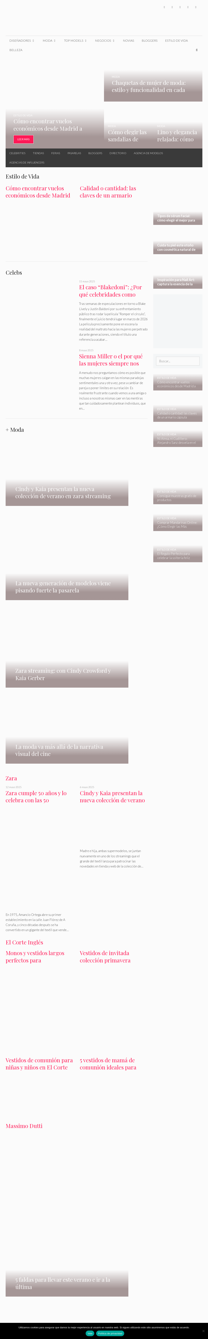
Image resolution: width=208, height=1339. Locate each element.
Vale (90, 1333)
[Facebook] (164, 7)
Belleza (15, 50)
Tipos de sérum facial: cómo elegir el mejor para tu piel (25, 1194)
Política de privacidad (110, 1333)
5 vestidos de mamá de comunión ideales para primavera (108, 840)
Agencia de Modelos (148, 153)
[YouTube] (188, 7)
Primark (88, 1145)
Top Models (77, 40)
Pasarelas (74, 153)
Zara (11, 551)
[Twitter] (172, 7)
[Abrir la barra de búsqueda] (196, 50)
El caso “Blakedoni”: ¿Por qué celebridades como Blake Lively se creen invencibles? (110, 298)
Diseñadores (24, 40)
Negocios (107, 40)
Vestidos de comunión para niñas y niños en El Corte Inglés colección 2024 (39, 840)
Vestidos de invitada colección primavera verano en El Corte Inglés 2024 (111, 736)
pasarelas (85, 1025)
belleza (11, 1167)
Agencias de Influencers (26, 162)
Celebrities (17, 153)
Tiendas (38, 153)
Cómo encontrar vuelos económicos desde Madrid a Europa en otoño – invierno (38, 199)
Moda (51, 40)
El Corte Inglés (24, 715)
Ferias (55, 153)
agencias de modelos (108, 1025)
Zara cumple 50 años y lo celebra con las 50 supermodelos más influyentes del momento (37, 576)
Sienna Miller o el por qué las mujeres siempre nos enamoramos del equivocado (111, 367)
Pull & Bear (115, 1145)
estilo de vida (128, 1162)
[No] (203, 1331)
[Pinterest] (196, 7)
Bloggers (150, 40)
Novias (128, 40)
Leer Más (23, 139)
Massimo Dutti (24, 898)
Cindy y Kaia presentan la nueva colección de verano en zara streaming (112, 573)
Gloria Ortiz (49, 1145)
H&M (9, 1145)
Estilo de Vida (176, 40)
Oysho (101, 1145)
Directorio (118, 153)
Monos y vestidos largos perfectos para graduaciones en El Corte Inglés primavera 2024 (37, 736)
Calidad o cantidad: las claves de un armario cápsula (108, 195)
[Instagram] (180, 7)
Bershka (33, 1145)
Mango (20, 1145)
